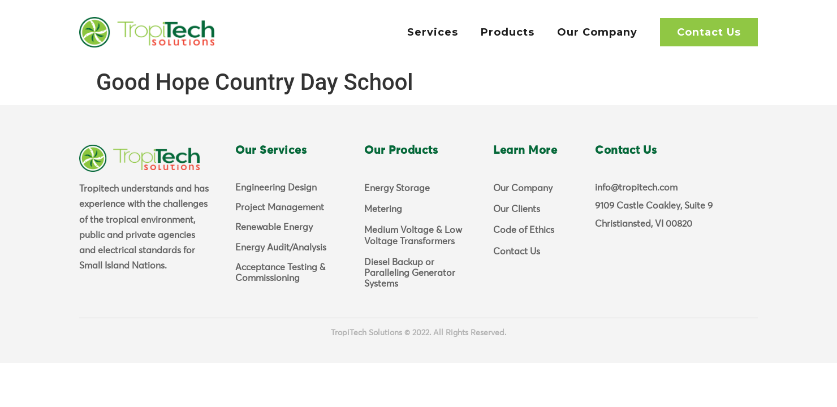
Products (507, 32)
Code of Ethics (523, 230)
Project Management (279, 207)
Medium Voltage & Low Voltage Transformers (413, 235)
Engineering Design (276, 187)
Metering (383, 209)
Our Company (597, 32)
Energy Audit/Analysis (280, 247)
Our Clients (516, 209)
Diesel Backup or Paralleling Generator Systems (409, 273)
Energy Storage (397, 188)
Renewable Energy (274, 227)
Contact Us (709, 32)
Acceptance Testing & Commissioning (280, 273)
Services (432, 32)
